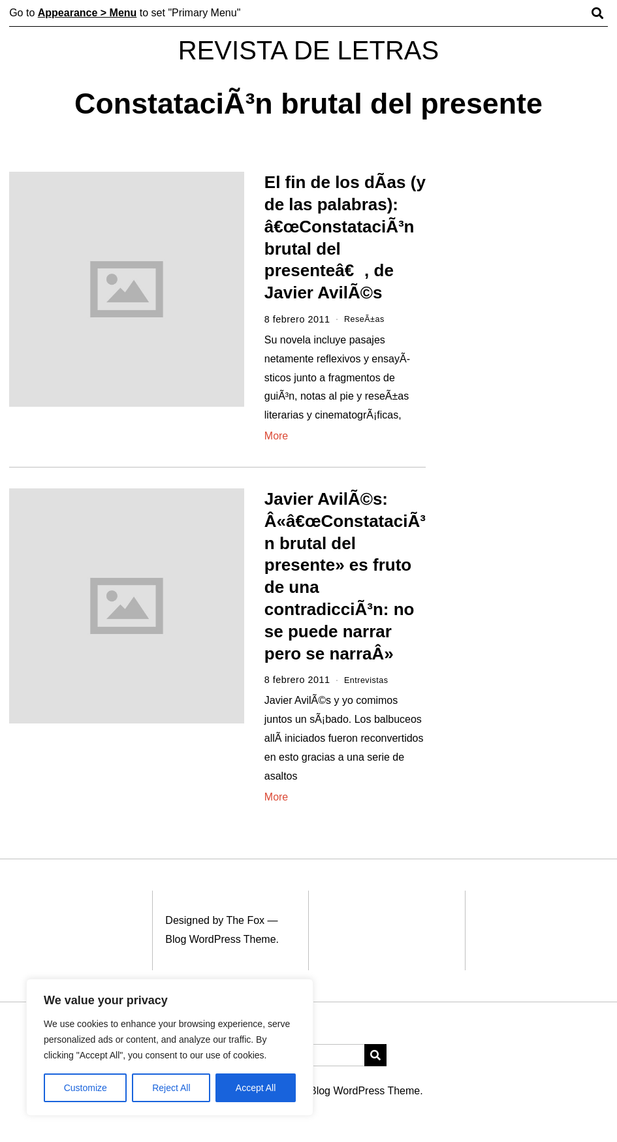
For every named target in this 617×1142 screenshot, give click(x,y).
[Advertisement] (529, 242)
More (276, 435)
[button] (375, 1055)
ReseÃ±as (367, 319)
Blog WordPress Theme (220, 939)
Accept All (256, 1088)
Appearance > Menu (87, 12)
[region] (169, 1047)
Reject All (171, 1088)
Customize (85, 1088)
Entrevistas (369, 679)
